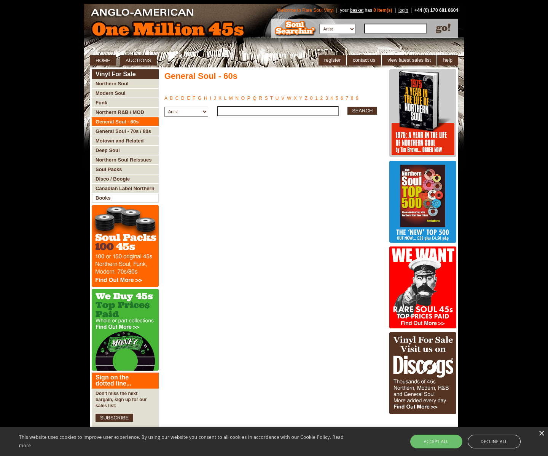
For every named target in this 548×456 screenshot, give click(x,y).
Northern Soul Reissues (123, 160)
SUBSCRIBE (114, 418)
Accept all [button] (436, 441)
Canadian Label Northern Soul (125, 190)
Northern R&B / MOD (120, 112)
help (447, 60)
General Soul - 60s (117, 122)
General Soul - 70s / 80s (123, 131)
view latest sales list (409, 60)
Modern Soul (111, 93)
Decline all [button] (494, 441)
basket (356, 10)
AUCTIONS (138, 60)
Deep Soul (108, 150)
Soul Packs (109, 169)
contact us (364, 60)
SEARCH (362, 111)
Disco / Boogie (113, 179)
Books (103, 198)
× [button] (541, 434)
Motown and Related (119, 141)
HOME (103, 60)
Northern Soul (112, 83)
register (332, 60)
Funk (101, 103)
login (403, 10)
